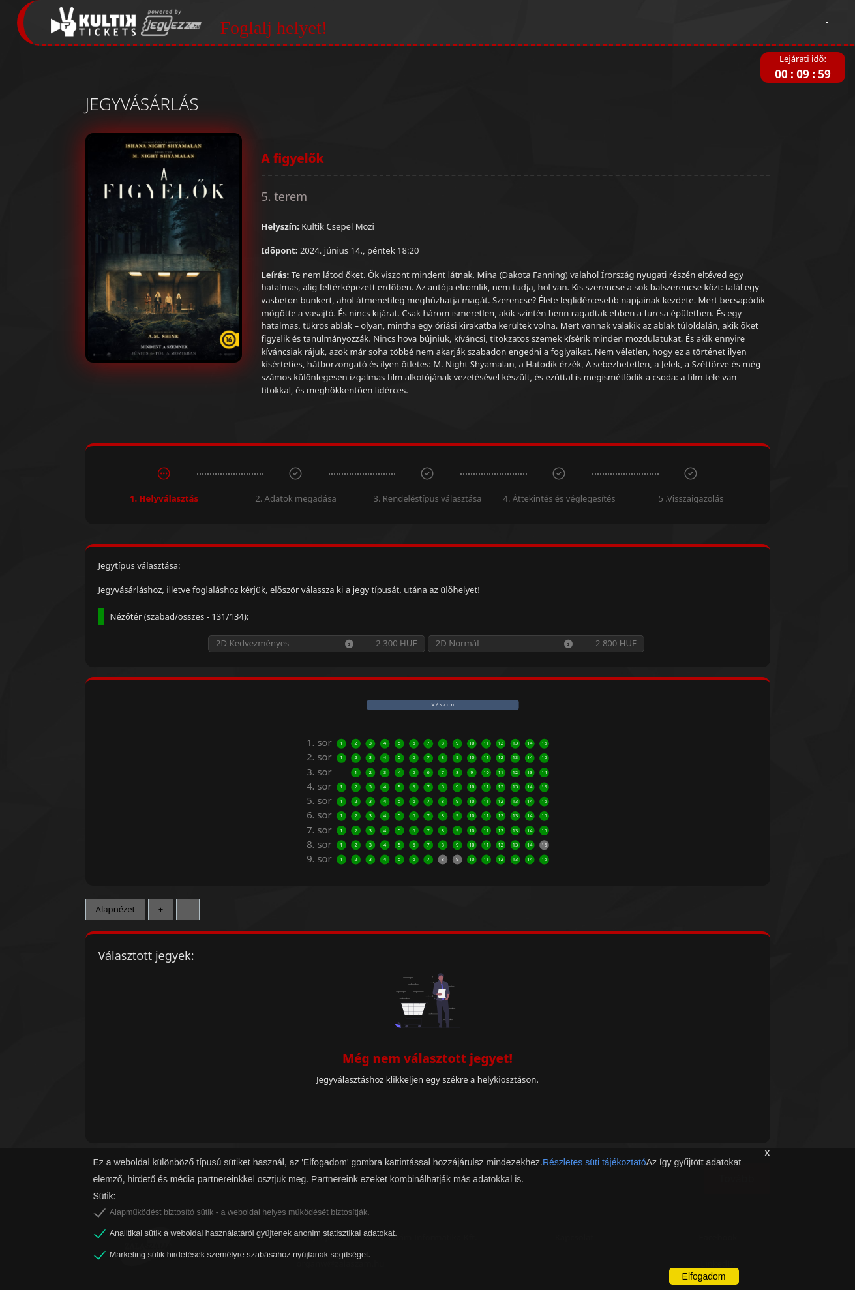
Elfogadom (704, 1276)
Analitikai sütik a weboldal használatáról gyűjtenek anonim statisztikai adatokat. (253, 1233)
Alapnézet (116, 909)
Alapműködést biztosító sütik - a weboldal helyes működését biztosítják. (240, 1212)
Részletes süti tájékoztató (594, 1162)
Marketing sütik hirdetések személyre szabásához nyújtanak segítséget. (240, 1254)
